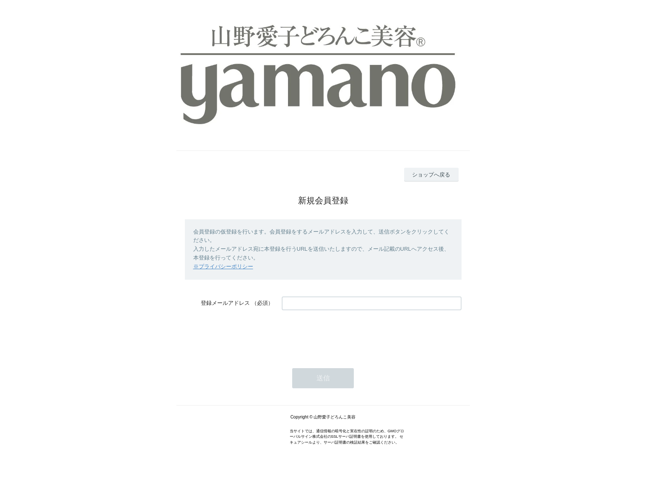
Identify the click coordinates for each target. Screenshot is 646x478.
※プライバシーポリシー (223, 266)
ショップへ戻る (431, 174)
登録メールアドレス (225, 303)
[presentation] (345, 335)
